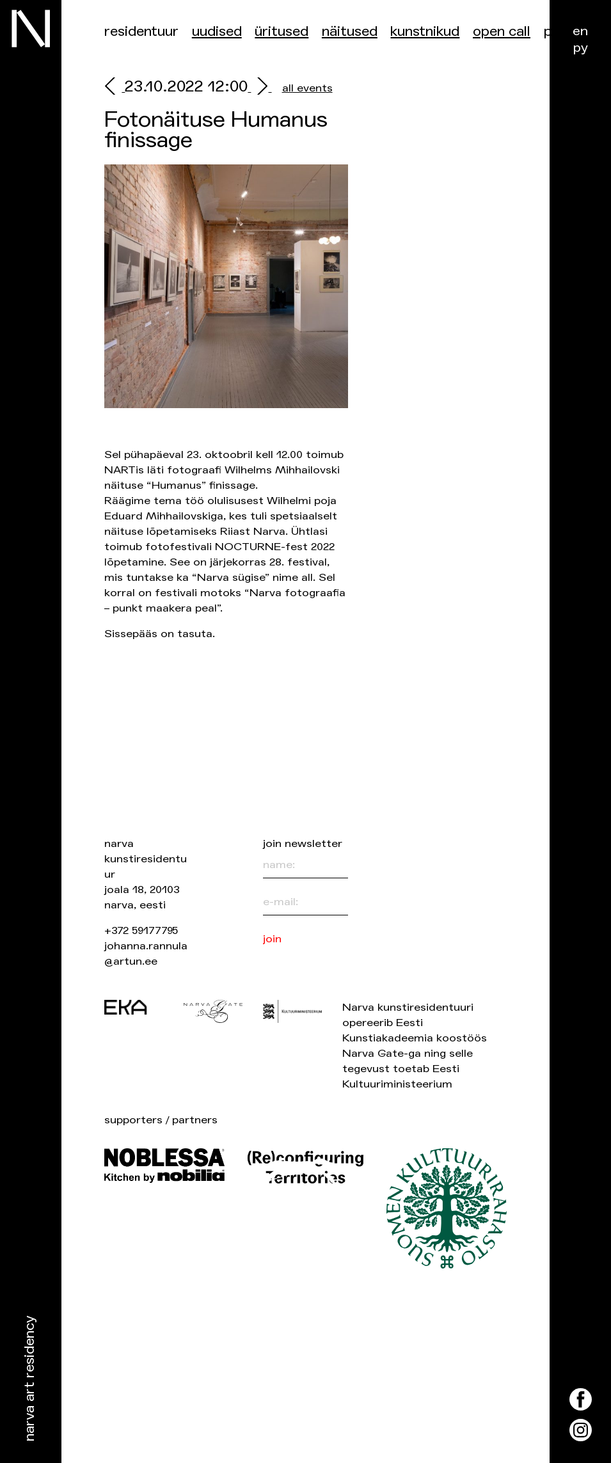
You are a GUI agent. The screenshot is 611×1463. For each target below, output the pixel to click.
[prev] (114, 88)
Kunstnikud (424, 32)
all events (307, 88)
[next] (259, 88)
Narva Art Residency (30, 1379)
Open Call (501, 32)
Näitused (349, 32)
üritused (281, 32)
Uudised (217, 32)
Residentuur (141, 32)
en (580, 31)
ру (580, 47)
